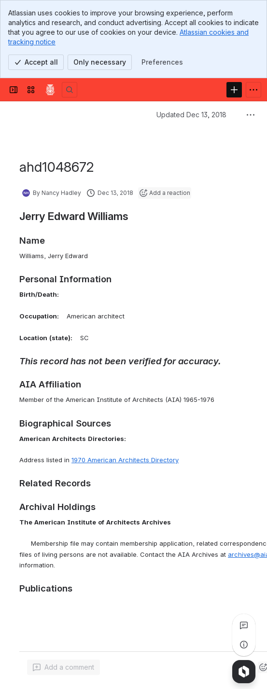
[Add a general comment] (63, 667)
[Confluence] (50, 89)
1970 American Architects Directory (125, 460)
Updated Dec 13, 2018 (191, 114)
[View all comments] (244, 625)
